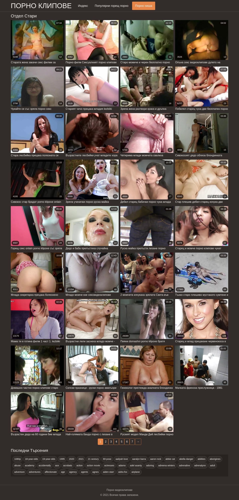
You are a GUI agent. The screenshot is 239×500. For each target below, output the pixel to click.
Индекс (83, 5)
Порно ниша (143, 5)
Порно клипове (41, 6)
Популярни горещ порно (111, 5)
